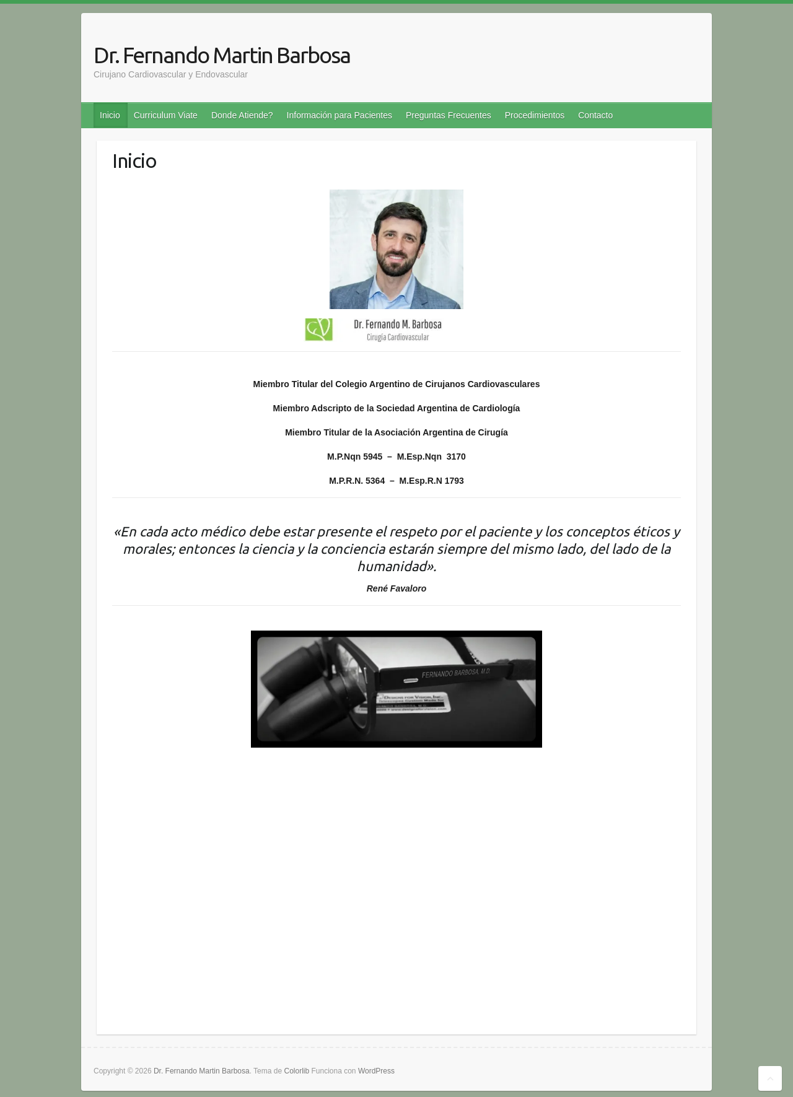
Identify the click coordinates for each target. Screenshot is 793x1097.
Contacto (595, 115)
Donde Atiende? (242, 115)
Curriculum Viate (166, 115)
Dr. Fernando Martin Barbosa (222, 55)
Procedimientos (535, 115)
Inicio (110, 115)
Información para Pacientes (339, 115)
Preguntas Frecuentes (448, 115)
